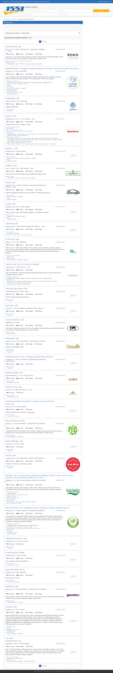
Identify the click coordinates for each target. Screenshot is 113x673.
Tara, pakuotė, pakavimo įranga (13, 503)
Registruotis (106, 1)
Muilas (36, 139)
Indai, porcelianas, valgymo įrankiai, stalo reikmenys (18, 142)
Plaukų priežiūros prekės (45, 139)
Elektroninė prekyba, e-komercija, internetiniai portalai (19, 61)
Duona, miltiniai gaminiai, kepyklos (14, 129)
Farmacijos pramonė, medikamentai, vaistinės (17, 84)
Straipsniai (47, 1)
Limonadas (41, 134)
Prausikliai (54, 139)
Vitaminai (14, 496)
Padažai (16, 63)
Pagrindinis (6, 1)
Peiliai (22, 144)
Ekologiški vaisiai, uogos (36, 278)
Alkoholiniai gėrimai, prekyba (13, 127)
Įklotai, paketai (10, 139)
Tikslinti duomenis (14, 1)
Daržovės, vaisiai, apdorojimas (13, 255)
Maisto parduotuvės (11, 284)
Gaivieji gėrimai (10, 132)
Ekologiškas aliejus (11, 630)
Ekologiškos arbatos (47, 82)
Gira (37, 134)
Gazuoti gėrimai (21, 134)
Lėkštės (18, 144)
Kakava (12, 88)
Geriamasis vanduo (30, 134)
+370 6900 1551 (63, 671)
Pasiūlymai (41, 1)
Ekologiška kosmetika (12, 82)
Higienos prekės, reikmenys (12, 137)
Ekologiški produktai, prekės (12, 81)
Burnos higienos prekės (12, 138)
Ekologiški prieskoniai (37, 82)
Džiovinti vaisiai (10, 178)
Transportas (22, 1)
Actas (8, 88)
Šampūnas (13, 499)
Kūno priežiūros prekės (28, 139)
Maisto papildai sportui (12, 93)
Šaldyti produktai (47, 281)
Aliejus (8, 333)
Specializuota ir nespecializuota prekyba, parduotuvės (19, 234)
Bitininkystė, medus (10, 626)
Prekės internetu (37, 528)
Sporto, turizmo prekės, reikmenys (14, 92)
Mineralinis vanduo (49, 134)
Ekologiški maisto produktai (24, 82)
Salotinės (36, 144)
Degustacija (9, 658)
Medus (8, 628)
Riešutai (27, 178)
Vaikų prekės (29, 141)
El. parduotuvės (29, 1)
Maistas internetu (11, 528)
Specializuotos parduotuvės (23, 284)
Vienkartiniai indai (43, 144)
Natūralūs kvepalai (11, 533)
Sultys (18, 135)
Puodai (26, 144)
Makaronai (20, 661)
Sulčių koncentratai (11, 135)
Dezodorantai (54, 138)
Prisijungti (100, 1)
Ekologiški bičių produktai (13, 278)
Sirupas (56, 134)
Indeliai (8, 144)
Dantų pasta (47, 138)
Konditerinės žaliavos (12, 196)
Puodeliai (31, 144)
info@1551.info (75, 671)
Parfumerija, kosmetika (11, 89)
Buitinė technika (10, 128)
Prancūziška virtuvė (17, 658)
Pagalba (36, 1)
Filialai (9, 51)
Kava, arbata (10, 158)
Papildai (9, 85)
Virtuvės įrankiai (52, 144)
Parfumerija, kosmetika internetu (24, 528)
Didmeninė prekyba (11, 161)
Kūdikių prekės (18, 139)
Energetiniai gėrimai (11, 134)
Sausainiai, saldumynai (31, 63)
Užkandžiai (39, 63)
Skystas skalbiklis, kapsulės (13, 141)
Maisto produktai (10, 62)
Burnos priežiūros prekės (25, 138)
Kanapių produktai (11, 493)
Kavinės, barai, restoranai (12, 657)
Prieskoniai (22, 63)
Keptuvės (13, 144)
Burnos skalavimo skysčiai (38, 138)
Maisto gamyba (10, 63)
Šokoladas (54, 281)
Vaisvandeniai (24, 135)
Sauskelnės (59, 139)
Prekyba (8, 159)
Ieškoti (101, 11)
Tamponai (23, 141)
